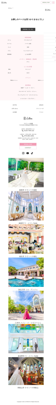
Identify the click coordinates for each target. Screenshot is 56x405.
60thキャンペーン (42, 80)
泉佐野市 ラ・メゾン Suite (28, 342)
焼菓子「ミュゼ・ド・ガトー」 (28, 88)
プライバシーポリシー (41, 108)
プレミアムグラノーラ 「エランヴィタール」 (28, 95)
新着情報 (9, 54)
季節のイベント (14, 80)
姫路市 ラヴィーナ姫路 (28, 174)
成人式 (9, 73)
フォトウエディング (28, 50)
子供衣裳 (47, 69)
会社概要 (15, 112)
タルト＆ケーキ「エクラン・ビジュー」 (28, 91)
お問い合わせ (15, 108)
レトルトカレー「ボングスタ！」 (28, 98)
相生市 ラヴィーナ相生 (28, 241)
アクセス (47, 54)
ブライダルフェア (28, 40)
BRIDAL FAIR (46, 2)
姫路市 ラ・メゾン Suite (28, 208)
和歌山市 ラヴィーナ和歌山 (28, 375)
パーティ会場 (28, 43)
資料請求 (41, 105)
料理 (28, 47)
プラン (9, 50)
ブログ (46, 50)
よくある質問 (28, 54)
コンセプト (46, 40)
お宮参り (47, 73)
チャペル (9, 43)
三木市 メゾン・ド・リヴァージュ (28, 308)
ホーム (10, 8)
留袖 (9, 69)
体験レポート (47, 43)
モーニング (28, 69)
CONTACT (28, 148)
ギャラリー (46, 47)
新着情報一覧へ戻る (28, 29)
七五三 (28, 73)
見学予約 (15, 105)
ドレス (9, 47)
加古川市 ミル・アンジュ (28, 275)
